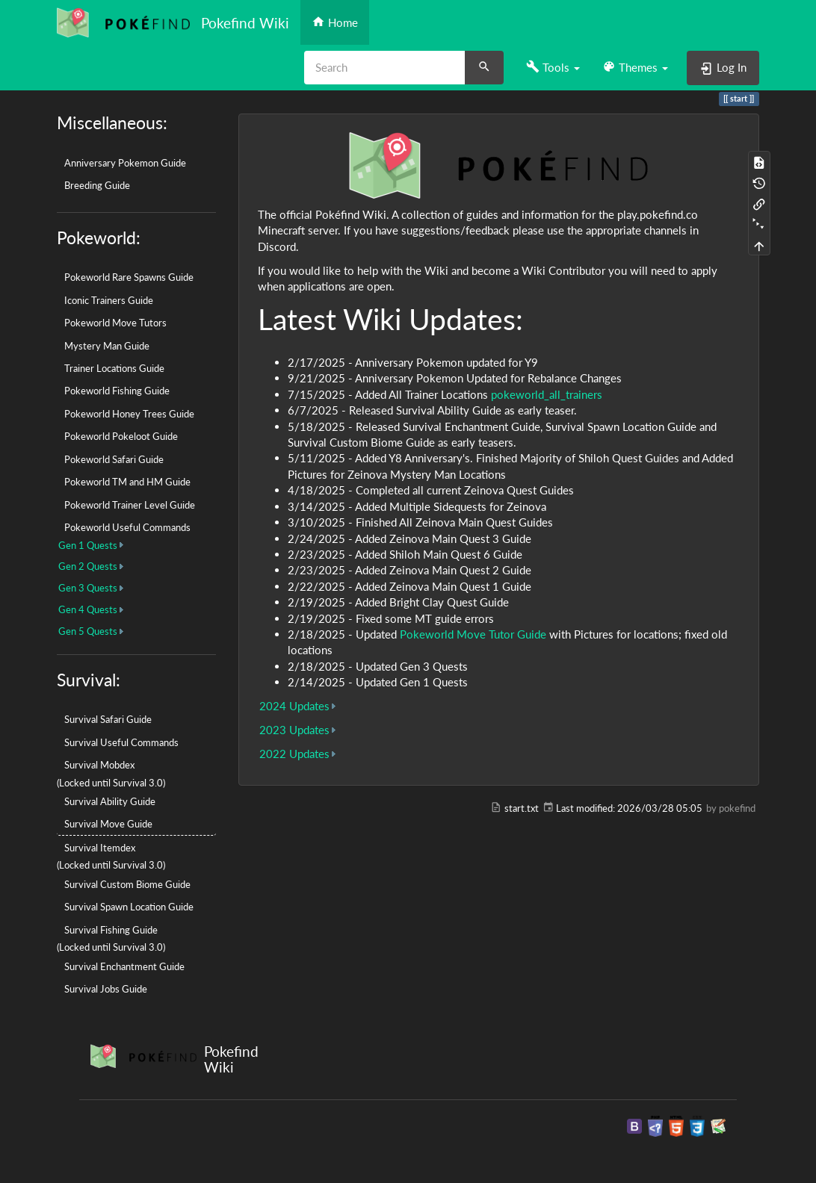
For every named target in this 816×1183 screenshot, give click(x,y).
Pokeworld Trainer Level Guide (129, 505)
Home (335, 22)
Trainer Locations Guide (114, 368)
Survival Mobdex (99, 765)
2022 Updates (294, 753)
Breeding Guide (97, 185)
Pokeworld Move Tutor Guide (473, 634)
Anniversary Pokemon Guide (125, 163)
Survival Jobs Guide (105, 989)
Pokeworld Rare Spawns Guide (129, 277)
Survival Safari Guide (108, 719)
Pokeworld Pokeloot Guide (121, 436)
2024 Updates (294, 705)
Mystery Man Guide (106, 346)
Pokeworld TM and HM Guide (127, 482)
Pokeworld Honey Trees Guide (129, 414)
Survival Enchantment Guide (124, 966)
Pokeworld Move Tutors (115, 323)
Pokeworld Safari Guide (114, 459)
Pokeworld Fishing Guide (117, 391)
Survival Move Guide (108, 824)
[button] (553, 67)
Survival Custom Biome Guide (127, 884)
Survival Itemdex (99, 848)
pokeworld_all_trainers (546, 394)
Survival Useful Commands (121, 742)
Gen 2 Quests (87, 566)
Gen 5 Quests (87, 631)
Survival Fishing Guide (111, 930)
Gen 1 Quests (87, 545)
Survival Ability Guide (109, 801)
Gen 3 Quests (87, 588)
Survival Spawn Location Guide (129, 907)
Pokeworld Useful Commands (127, 527)
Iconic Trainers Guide (108, 300)
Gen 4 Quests (87, 609)
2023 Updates (294, 729)
